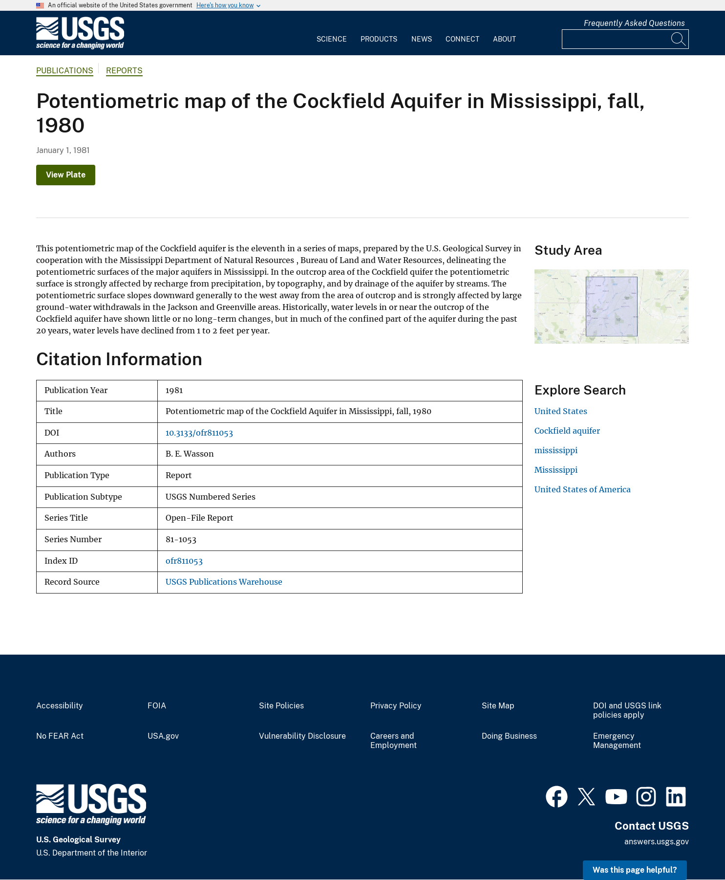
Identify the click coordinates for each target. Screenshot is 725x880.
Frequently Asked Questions (634, 23)
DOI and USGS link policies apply (627, 711)
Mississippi (555, 470)
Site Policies (281, 706)
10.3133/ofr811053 (199, 433)
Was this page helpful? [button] (635, 870)
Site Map (498, 706)
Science (332, 39)
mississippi (555, 450)
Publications (64, 70)
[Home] (80, 47)
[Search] (679, 39)
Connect (462, 39)
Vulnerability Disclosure (302, 736)
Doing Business (509, 736)
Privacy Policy (396, 706)
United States (560, 411)
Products (379, 39)
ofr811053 (184, 561)
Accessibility (59, 706)
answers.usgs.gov (656, 841)
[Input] (625, 39)
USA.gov (163, 736)
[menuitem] (332, 33)
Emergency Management (617, 741)
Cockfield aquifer (567, 431)
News (421, 39)
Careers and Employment (393, 741)
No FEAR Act (60, 736)
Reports (124, 70)
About (504, 39)
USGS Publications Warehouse (224, 582)
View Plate (65, 174)
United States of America (582, 489)
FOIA (157, 706)
